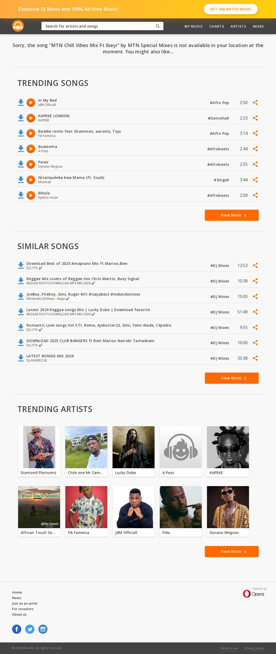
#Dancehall (219, 118)
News (16, 597)
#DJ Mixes (220, 265)
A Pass (168, 472)
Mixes (258, 26)
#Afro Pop (220, 102)
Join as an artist (25, 603)
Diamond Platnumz (38, 472)
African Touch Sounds (39, 532)
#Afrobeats (218, 148)
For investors (23, 608)
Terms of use (229, 648)
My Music (193, 26)
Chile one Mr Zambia (86, 472)
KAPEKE (216, 472)
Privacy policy (254, 648)
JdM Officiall (126, 532)
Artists (238, 26)
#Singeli (222, 179)
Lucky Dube (125, 472)
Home (17, 592)
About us (19, 614)
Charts (216, 26)
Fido (166, 532)
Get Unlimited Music (230, 9)
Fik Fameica (78, 532)
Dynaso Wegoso (224, 532)
